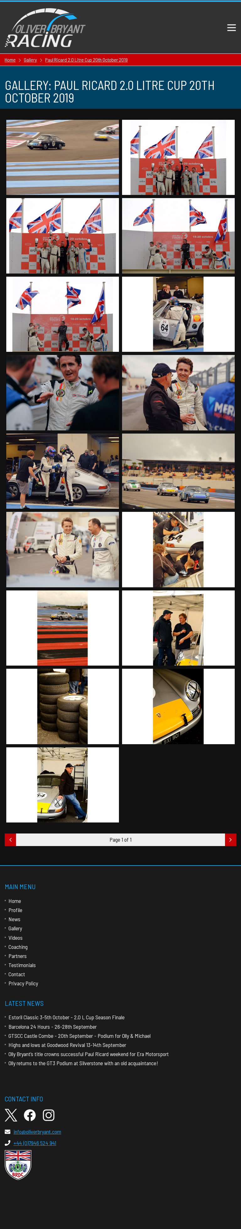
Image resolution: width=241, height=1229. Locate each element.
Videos (15, 937)
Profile (15, 909)
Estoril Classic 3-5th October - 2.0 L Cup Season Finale (66, 1017)
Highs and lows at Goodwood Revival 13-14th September (67, 1044)
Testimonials (22, 964)
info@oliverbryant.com (33, 1131)
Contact (16, 974)
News (14, 919)
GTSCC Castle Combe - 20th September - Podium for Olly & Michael (79, 1035)
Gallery (15, 928)
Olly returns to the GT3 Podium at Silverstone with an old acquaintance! (83, 1063)
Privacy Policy (23, 983)
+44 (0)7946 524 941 (30, 1142)
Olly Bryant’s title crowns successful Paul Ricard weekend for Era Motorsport (88, 1053)
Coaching (18, 946)
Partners (17, 955)
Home (14, 900)
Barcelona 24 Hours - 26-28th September (52, 1026)
